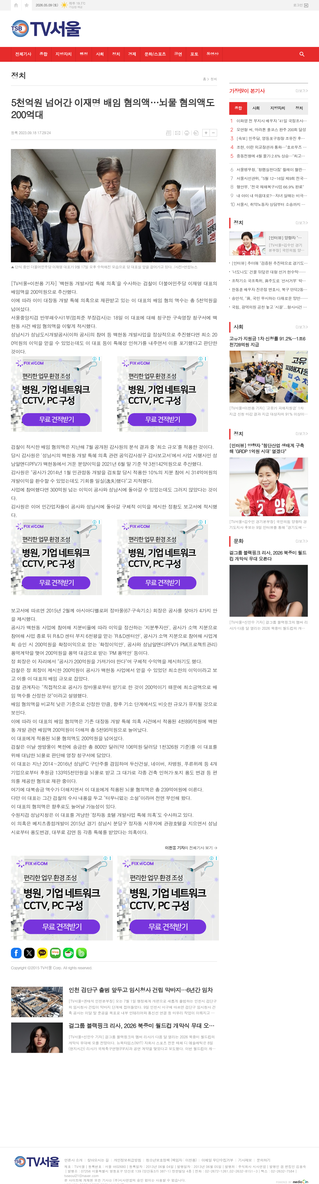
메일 (178, 133)
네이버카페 (68, 953)
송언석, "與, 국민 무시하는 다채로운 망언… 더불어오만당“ (270, 298)
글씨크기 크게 (206, 133)
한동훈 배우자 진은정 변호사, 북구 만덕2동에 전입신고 (270, 289)
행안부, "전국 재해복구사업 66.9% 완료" (270, 187)
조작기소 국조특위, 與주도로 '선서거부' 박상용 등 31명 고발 (270, 281)
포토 (194, 54)
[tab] (238, 108)
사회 (100, 54)
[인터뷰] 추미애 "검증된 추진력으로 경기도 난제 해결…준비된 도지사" (270, 263)
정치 (116, 54)
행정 (84, 54)
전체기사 (23, 54)
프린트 (187, 133)
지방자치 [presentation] (277, 108)
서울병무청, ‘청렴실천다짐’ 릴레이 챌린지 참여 (272, 169)
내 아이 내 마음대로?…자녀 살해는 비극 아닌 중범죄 (272, 195)
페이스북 (16, 953)
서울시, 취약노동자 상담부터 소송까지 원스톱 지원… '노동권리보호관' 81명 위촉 (272, 204)
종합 (43, 54)
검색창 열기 (302, 54)
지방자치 (63, 54)
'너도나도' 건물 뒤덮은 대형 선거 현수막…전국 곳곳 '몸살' (270, 272)
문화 (238, 541)
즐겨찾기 (27, 5)
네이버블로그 (55, 953)
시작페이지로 (16, 5)
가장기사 (247, 91)
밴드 (81, 953)
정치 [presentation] (299, 108)
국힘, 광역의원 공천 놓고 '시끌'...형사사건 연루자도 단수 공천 (270, 307)
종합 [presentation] (238, 108)
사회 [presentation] (256, 108)
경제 (132, 54)
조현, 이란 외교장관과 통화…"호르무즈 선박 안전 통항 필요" (272, 147)
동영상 (212, 54)
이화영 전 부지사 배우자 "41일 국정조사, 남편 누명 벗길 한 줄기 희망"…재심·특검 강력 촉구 (272, 121)
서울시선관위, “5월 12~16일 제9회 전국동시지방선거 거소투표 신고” (272, 178)
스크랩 (196, 133)
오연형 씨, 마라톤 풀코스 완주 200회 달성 (271, 129)
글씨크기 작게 (213, 133)
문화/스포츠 (155, 54)
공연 (178, 54)
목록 (169, 133)
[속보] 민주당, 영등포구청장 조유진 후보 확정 (272, 138)
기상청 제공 (75, 7)
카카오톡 (42, 953)
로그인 (298, 5)
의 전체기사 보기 (189, 848)
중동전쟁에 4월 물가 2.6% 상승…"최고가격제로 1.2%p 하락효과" (272, 156)
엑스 (29, 953)
